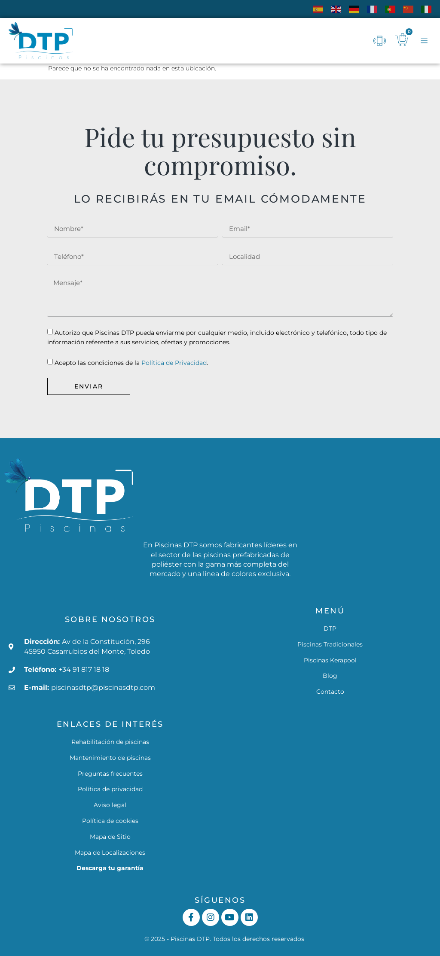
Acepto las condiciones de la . (131, 363)
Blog (330, 676)
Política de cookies (110, 821)
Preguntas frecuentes (110, 773)
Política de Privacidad (174, 363)
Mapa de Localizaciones (110, 852)
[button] (423, 41)
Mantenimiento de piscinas (110, 758)
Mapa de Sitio (110, 837)
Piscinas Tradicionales (330, 644)
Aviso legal (110, 805)
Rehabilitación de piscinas (110, 742)
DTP (330, 628)
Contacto (330, 691)
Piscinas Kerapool (330, 660)
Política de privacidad (110, 789)
